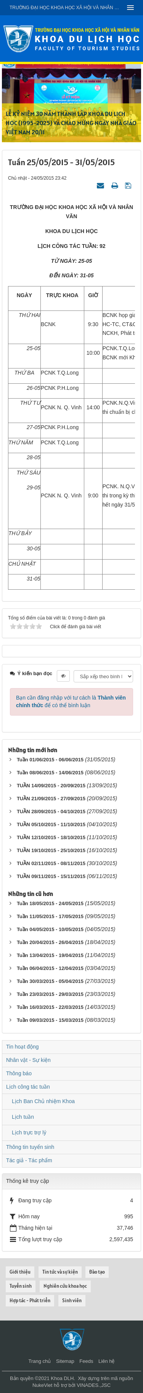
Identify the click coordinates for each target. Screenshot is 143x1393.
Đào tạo (97, 1272)
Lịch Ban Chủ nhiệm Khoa (43, 1101)
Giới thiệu (20, 1272)
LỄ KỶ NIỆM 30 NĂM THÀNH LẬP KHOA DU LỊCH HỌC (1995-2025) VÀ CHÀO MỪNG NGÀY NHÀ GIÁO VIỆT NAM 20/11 (71, 123)
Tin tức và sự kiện (60, 1272)
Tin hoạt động (22, 1047)
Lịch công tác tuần (28, 1087)
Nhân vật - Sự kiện (28, 1060)
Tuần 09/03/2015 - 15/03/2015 (50, 1020)
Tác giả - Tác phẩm (29, 1160)
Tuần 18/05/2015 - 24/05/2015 (50, 903)
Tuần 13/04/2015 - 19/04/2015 (50, 955)
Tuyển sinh (21, 1286)
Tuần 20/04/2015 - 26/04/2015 (50, 942)
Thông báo (19, 1073)
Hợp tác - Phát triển (30, 1300)
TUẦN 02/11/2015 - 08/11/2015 (51, 863)
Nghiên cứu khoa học (65, 1286)
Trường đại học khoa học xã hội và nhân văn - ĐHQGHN (66, 7)
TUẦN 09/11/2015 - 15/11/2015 (51, 876)
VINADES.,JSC (94, 1385)
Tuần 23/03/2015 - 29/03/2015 (50, 994)
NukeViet (42, 1385)
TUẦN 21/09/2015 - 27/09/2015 (51, 798)
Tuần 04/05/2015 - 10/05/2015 (50, 929)
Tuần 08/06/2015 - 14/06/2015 (50, 772)
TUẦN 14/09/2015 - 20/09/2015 (51, 785)
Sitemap (65, 1361)
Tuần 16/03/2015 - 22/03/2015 (50, 1007)
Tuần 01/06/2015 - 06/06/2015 (50, 759)
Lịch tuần (23, 1117)
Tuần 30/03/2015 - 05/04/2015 (50, 981)
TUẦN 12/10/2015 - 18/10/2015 (51, 837)
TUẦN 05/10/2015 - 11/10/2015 (51, 824)
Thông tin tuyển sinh (30, 1147)
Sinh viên (72, 1300)
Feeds (86, 1361)
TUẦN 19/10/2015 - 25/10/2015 (51, 850)
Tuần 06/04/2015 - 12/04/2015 (50, 968)
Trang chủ (40, 1361)
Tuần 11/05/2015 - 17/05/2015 (50, 916)
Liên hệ (106, 1361)
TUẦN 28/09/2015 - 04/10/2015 (51, 811)
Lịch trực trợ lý (29, 1132)
